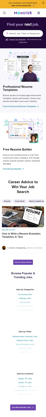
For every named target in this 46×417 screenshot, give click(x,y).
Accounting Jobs (25, 294)
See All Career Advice (23, 262)
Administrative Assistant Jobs (25, 336)
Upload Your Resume (17, 39)
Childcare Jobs (25, 298)
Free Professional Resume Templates (21, 106)
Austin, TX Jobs (25, 382)
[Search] (4, 12)
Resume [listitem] (7, 201)
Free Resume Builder (13, 169)
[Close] (43, 3)
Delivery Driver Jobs (25, 340)
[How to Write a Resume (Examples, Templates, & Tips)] (23, 229)
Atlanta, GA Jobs (25, 378)
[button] (23, 407)
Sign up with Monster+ (23, 6)
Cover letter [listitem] (20, 201)
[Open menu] (41, 13)
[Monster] (23, 12)
